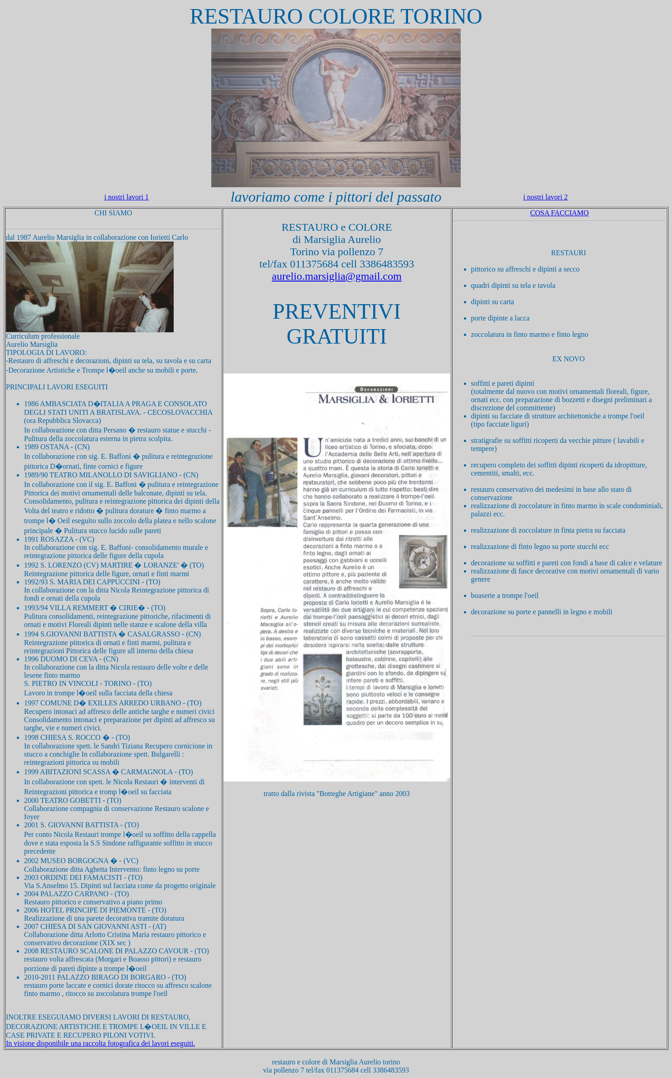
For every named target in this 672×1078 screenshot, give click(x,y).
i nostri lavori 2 (545, 197)
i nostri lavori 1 (126, 197)
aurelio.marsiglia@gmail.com (337, 276)
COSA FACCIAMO (559, 213)
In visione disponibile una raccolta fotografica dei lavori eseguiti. (100, 1043)
